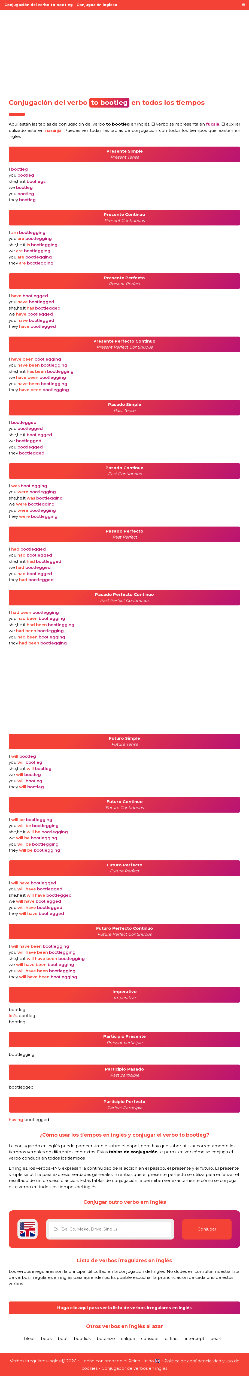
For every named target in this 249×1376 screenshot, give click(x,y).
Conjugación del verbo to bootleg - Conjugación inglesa (60, 4)
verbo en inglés (121, 124)
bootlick (82, 1338)
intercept (194, 1338)
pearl (215, 1338)
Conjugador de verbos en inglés (134, 1368)
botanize (106, 1338)
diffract (172, 1338)
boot (63, 1338)
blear (29, 1338)
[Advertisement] (124, 52)
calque (128, 1338)
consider (150, 1338)
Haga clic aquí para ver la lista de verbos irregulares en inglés (124, 1307)
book (46, 1338)
